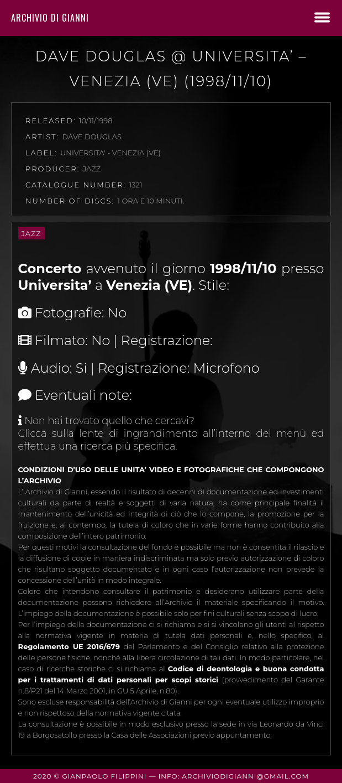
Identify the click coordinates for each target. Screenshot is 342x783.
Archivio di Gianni (50, 17)
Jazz (31, 233)
